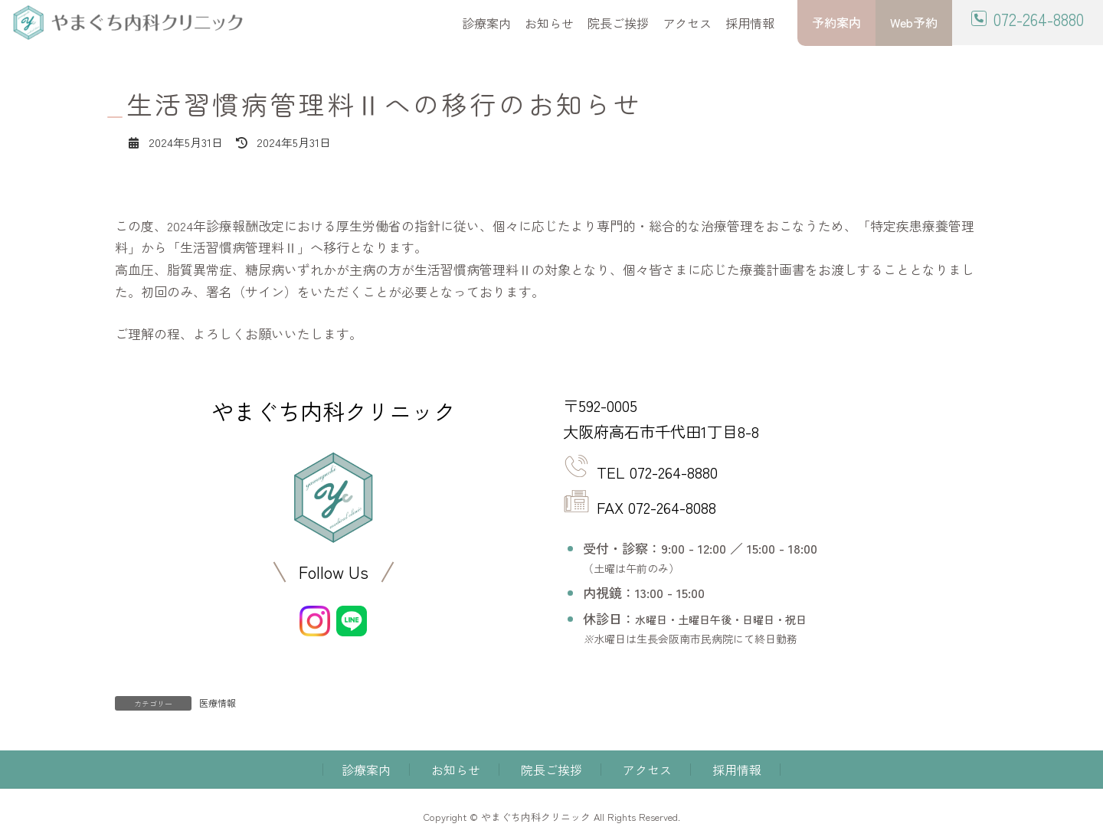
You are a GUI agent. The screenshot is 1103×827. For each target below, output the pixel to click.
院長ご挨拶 (551, 769)
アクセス (647, 769)
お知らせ (455, 769)
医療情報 (217, 702)
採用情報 (736, 769)
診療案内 (366, 769)
